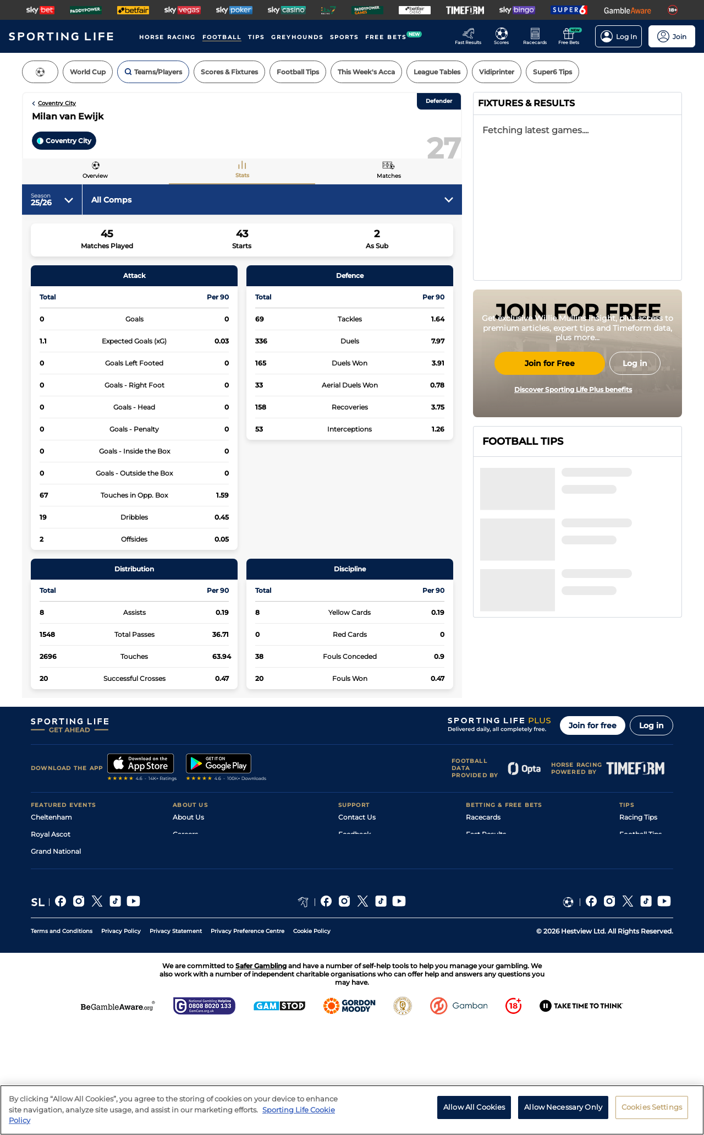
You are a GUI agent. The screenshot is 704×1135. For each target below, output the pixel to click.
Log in (651, 765)
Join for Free (550, 467)
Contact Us (357, 856)
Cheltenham (51, 856)
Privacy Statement (176, 1038)
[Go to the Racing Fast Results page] (471, 36)
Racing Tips (638, 856)
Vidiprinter (483, 907)
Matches (389, 175)
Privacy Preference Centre (247, 1038)
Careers (185, 873)
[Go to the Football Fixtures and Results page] (504, 36)
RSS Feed (188, 958)
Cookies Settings (652, 1107)
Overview (95, 175)
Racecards (483, 856)
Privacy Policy (121, 1038)
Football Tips (640, 873)
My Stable (482, 924)
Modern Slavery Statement (217, 941)
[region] (352, 1110)
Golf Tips (633, 890)
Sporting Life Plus (201, 890)
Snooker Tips (640, 924)
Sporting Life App (201, 907)
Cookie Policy (312, 1038)
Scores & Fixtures (494, 890)
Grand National (56, 890)
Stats (242, 175)
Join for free (593, 765)
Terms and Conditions (61, 1038)
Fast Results (486, 873)
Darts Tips (635, 907)
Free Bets (481, 941)
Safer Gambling (363, 907)
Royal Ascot (50, 873)
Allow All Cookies (474, 1107)
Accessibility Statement (211, 924)
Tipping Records (646, 941)
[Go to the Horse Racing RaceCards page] (538, 36)
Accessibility (358, 890)
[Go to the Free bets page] (571, 36)
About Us (188, 856)
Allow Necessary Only (563, 1107)
